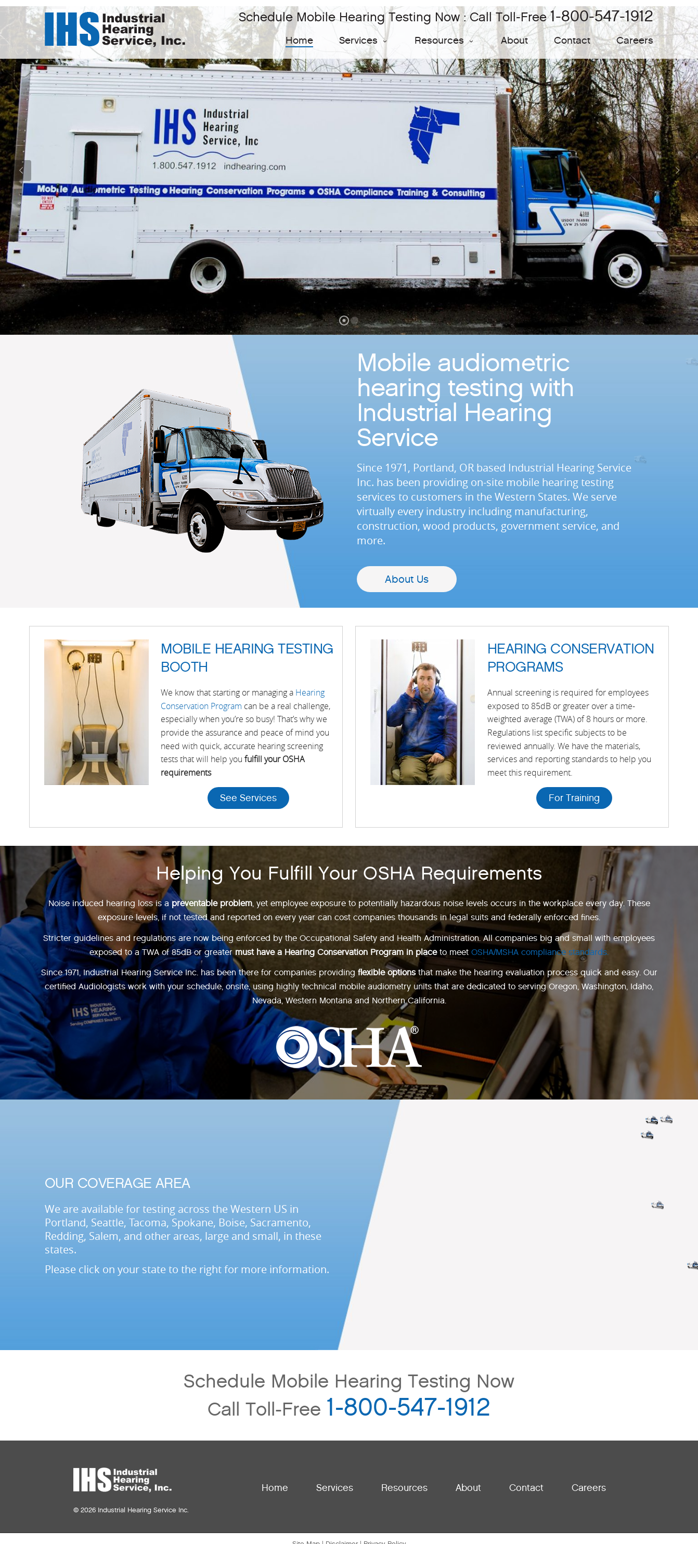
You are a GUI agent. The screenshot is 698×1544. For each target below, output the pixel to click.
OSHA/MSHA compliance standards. (540, 952)
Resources (445, 40)
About (514, 40)
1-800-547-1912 (601, 15)
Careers (634, 40)
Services (364, 40)
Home (299, 40)
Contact (572, 40)
